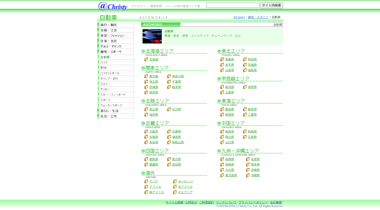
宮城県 (252, 64)
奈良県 (153, 142)
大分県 (229, 170)
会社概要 (276, 202)
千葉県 (176, 81)
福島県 (252, 70)
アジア (153, 181)
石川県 (176, 109)
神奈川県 (178, 76)
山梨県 (229, 92)
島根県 (252, 131)
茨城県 (153, 87)
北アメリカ (185, 186)
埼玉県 (153, 81)
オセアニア (185, 192)
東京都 (153, 76)
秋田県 (252, 59)
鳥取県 (229, 131)
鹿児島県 (231, 175)
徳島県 (153, 159)
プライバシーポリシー (253, 202)
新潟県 (229, 87)
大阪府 (153, 131)
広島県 (252, 137)
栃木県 (176, 87)
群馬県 (153, 92)
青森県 (229, 59)
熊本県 (255, 164)
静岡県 (229, 114)
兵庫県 (176, 131)
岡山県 (229, 137)
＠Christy (239, 17)
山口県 (229, 142)
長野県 (252, 87)
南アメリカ (156, 192)
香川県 (176, 159)
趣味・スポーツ (258, 17)
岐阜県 (252, 109)
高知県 (176, 164)
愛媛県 (153, 164)
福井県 (153, 114)
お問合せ (191, 202)
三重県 (252, 114)
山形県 (229, 70)
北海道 (153, 59)
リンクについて (226, 202)
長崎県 (229, 164)
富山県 (153, 109)
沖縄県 (255, 175)
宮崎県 (255, 170)
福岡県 (229, 159)
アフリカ (155, 186)
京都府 (153, 137)
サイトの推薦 (174, 202)
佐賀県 (255, 159)
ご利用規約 (206, 202)
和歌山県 (178, 142)
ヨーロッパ (185, 181)
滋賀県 (176, 137)
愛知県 (229, 109)
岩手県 (229, 64)
